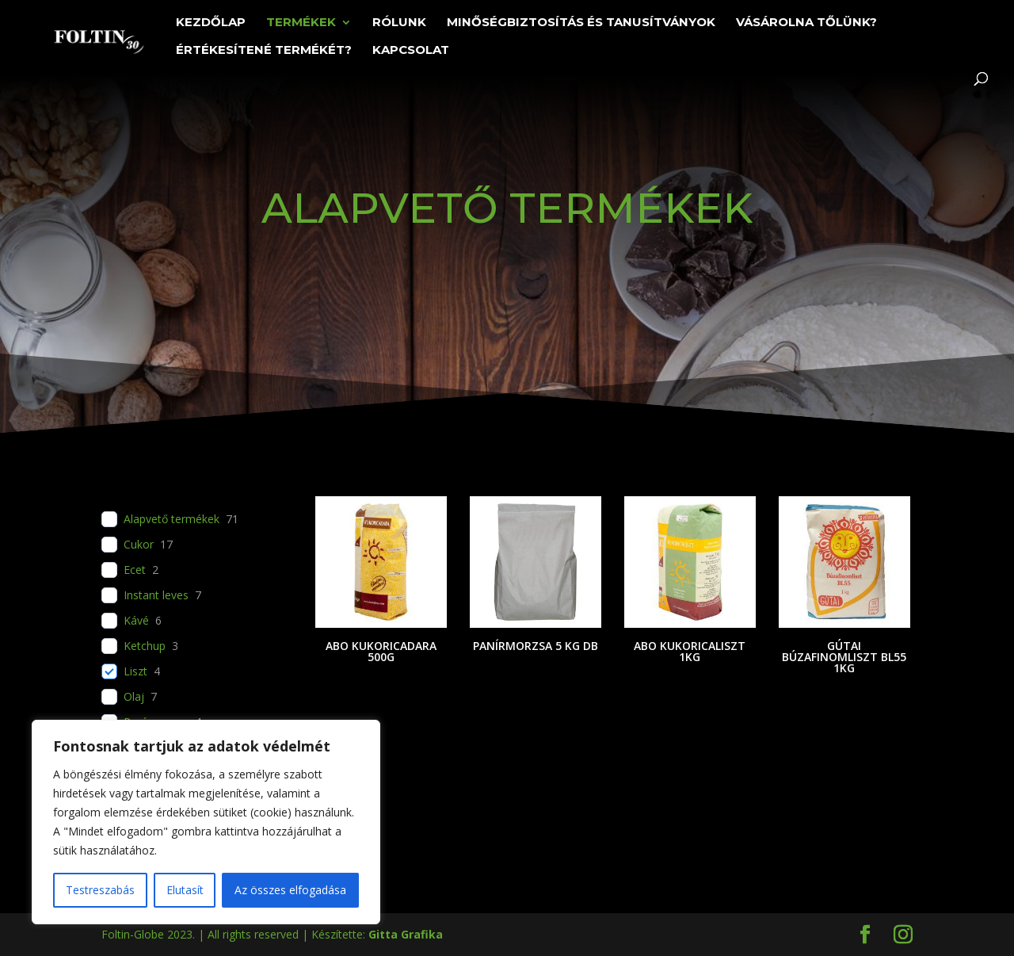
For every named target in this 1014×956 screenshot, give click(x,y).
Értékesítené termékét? (264, 50)
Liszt (135, 671)
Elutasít (185, 889)
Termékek (301, 23)
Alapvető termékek (171, 519)
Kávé (136, 621)
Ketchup (145, 646)
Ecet (135, 570)
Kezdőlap (211, 23)
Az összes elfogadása (290, 889)
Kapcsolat (410, 50)
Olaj (134, 697)
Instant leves (156, 595)
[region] (206, 822)
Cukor (139, 544)
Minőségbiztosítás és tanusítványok (581, 23)
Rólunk (399, 23)
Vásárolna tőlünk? (806, 23)
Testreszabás (100, 889)
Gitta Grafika (405, 934)
